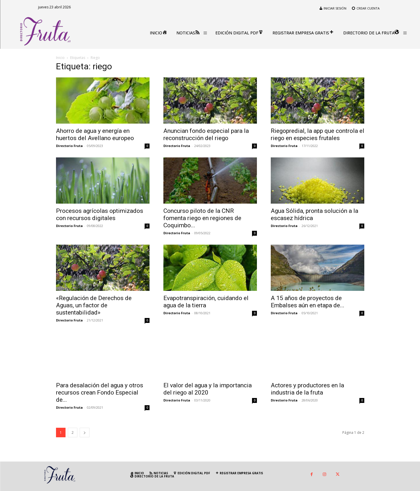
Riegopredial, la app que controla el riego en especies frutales (317, 134)
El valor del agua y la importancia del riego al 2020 (207, 389)
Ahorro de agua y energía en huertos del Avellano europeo (95, 134)
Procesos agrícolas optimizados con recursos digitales (99, 214)
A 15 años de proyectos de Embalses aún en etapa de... (307, 302)
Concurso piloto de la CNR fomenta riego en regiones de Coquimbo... (202, 218)
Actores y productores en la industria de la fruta (307, 389)
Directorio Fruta (69, 146)
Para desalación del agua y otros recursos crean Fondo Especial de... (99, 392)
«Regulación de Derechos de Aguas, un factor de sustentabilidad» (94, 305)
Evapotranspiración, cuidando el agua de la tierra (206, 302)
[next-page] (84, 432)
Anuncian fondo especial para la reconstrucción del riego (206, 134)
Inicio (60, 57)
